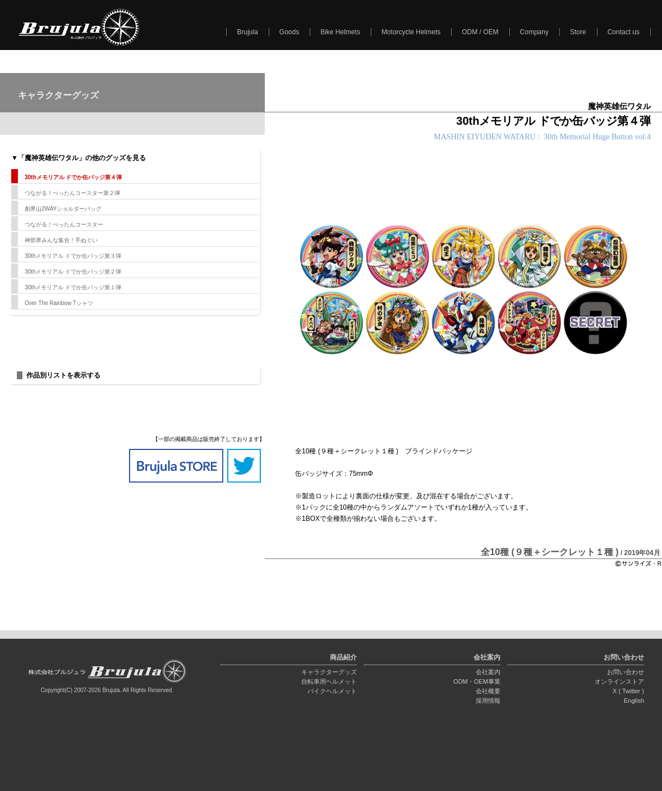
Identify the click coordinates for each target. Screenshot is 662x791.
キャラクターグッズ (329, 672)
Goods (289, 32)
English (634, 700)
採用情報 (488, 700)
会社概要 (488, 691)
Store (578, 32)
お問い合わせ (625, 672)
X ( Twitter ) (628, 691)
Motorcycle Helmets (410, 32)
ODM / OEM (480, 32)
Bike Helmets (340, 32)
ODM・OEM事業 (476, 681)
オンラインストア (619, 681)
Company (534, 32)
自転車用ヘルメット (329, 681)
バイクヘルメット (332, 691)
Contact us (624, 32)
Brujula (247, 32)
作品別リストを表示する (63, 375)
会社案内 (488, 672)
